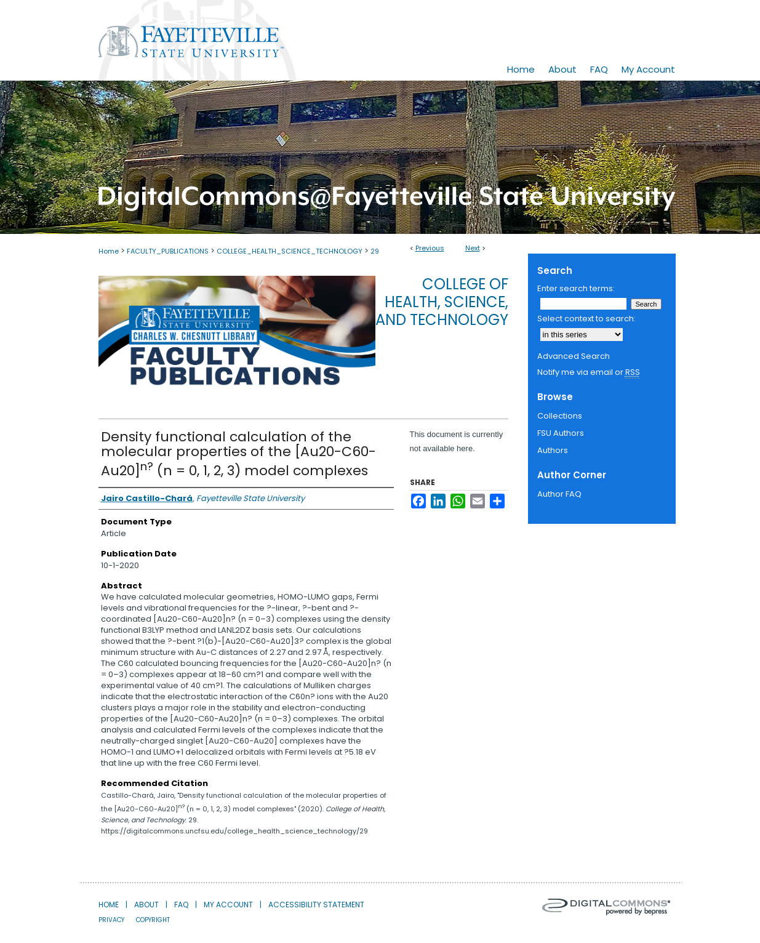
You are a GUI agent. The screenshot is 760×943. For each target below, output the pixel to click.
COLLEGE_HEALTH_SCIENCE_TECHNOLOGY (289, 251)
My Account (228, 904)
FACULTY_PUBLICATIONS (168, 251)
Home (108, 251)
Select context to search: (586, 318)
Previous (429, 248)
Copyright (153, 920)
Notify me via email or (588, 372)
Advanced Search (573, 356)
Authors (552, 450)
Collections (559, 416)
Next (472, 248)
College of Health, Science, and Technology (441, 302)
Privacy (111, 920)
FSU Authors (560, 433)
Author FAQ (559, 494)
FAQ (181, 904)
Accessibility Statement (316, 904)
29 (374, 251)
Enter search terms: (576, 288)
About (146, 904)
